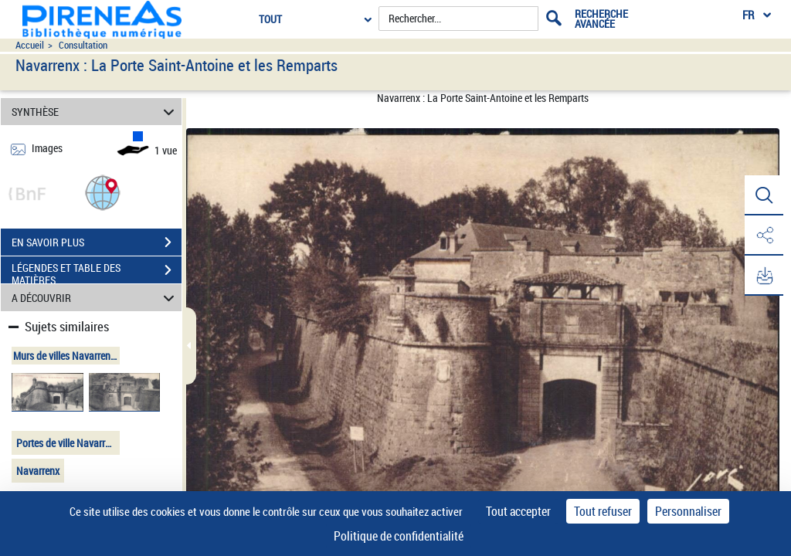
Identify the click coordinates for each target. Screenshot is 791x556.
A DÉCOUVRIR (95, 297)
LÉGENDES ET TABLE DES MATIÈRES (97, 271)
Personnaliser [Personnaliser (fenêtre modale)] (688, 511)
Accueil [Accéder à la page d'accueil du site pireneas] (29, 45)
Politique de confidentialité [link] (398, 535)
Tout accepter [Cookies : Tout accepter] (518, 511)
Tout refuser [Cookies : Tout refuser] (603, 511)
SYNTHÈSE (95, 111)
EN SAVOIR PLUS (97, 242)
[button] (102, 192)
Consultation (83, 45)
